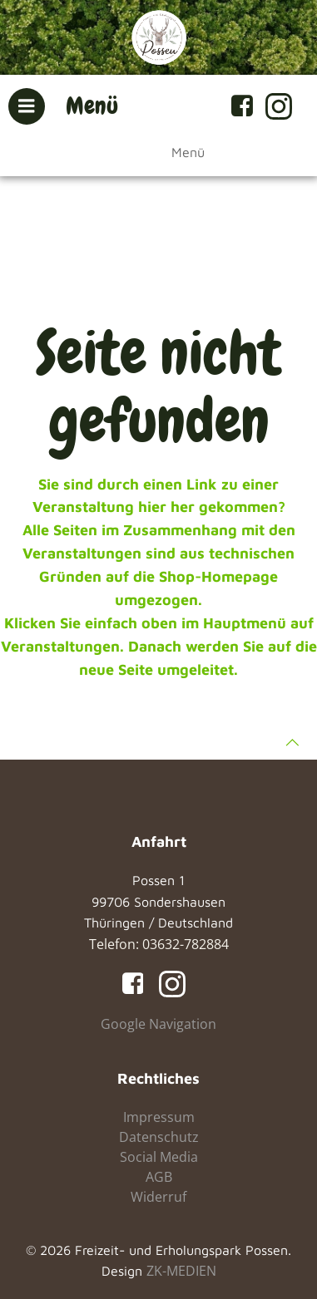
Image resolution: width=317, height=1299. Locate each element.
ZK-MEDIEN (181, 1271)
